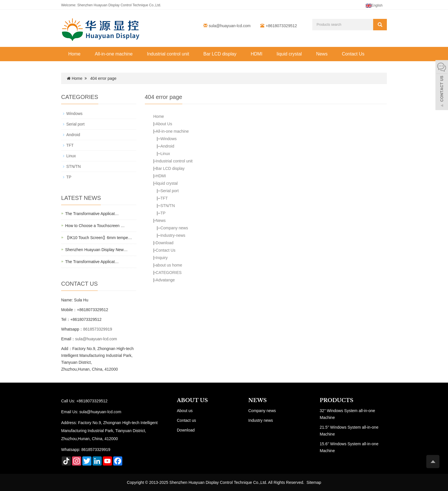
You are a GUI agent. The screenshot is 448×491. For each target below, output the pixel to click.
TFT (164, 198)
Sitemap (314, 482)
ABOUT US (192, 400)
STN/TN (167, 205)
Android (167, 146)
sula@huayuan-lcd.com (230, 25)
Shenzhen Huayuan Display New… (96, 249)
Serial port (169, 190)
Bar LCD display (220, 53)
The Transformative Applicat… (92, 213)
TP (162, 213)
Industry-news (172, 235)
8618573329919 (97, 329)
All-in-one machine (114, 53)
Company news (174, 228)
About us (185, 410)
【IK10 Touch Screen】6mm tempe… (98, 237)
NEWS (257, 400)
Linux (165, 153)
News (321, 53)
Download (164, 242)
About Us (164, 124)
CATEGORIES (169, 272)
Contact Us (353, 53)
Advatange (165, 280)
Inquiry (162, 257)
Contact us (186, 420)
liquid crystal (289, 53)
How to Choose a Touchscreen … (95, 225)
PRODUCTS (336, 400)
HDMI (256, 53)
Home (74, 53)
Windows (168, 138)
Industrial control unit (168, 53)
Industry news (260, 420)
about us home (169, 265)
